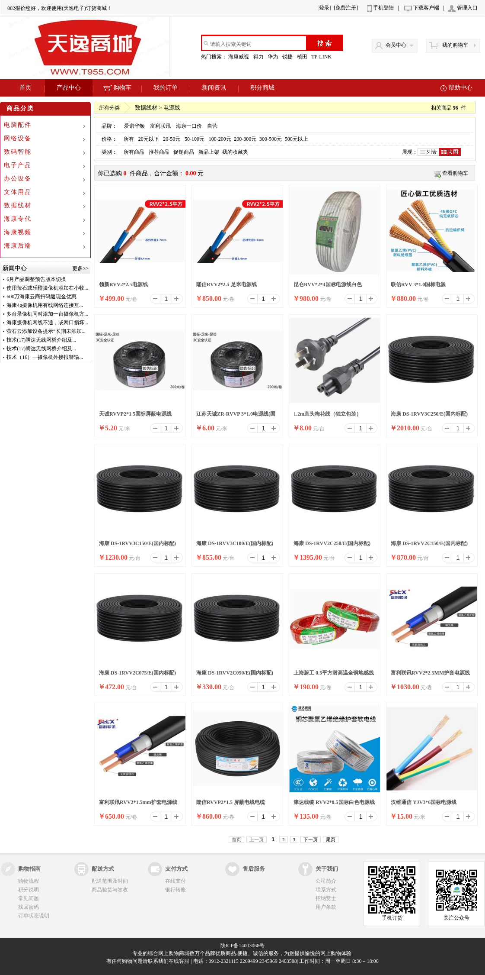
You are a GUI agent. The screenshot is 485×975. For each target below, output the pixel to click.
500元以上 (296, 139)
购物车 (117, 87)
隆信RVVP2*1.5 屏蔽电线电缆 (230, 802)
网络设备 (18, 138)
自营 (212, 126)
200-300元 (245, 139)
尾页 (330, 839)
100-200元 (220, 139)
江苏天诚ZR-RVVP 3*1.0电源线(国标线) (235, 416)
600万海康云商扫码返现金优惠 (41, 297)
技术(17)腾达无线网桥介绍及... (41, 340)
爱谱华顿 (134, 126)
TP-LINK (322, 57)
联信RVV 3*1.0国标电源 (418, 284)
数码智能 (18, 152)
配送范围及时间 (110, 881)
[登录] (324, 8)
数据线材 (18, 205)
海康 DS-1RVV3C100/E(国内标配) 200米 (234, 546)
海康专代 (18, 219)
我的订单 (165, 87)
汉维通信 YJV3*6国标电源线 (423, 802)
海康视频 (18, 232)
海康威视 (239, 57)
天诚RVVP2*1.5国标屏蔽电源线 (135, 414)
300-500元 (270, 139)
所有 (129, 139)
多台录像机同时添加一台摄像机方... (47, 314)
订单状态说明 (33, 916)
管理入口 (467, 8)
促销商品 (183, 152)
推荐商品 (159, 152)
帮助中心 (460, 87)
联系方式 (326, 890)
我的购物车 (455, 45)
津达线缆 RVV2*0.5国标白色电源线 (334, 802)
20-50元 (171, 139)
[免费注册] (346, 8)
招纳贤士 (326, 898)
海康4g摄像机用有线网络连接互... (44, 305)
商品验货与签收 (110, 890)
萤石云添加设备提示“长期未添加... (45, 331)
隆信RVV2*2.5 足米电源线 (226, 284)
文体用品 (18, 192)
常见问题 (28, 898)
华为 (273, 57)
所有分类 (109, 108)
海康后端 (18, 245)
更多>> (80, 268)
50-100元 (194, 139)
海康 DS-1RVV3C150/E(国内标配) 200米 (137, 546)
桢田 (303, 57)
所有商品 (134, 152)
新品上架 (208, 152)
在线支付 (175, 881)
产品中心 (69, 87)
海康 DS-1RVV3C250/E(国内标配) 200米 (429, 416)
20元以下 (148, 139)
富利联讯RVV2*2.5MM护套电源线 (430, 673)
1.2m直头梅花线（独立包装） (327, 414)
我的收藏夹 (235, 152)
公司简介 (326, 881)
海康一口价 (189, 126)
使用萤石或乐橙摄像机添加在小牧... (47, 288)
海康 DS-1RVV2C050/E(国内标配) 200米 (234, 675)
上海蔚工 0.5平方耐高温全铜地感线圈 (334, 675)
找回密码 (28, 907)
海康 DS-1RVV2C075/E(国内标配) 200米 (137, 675)
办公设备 (18, 178)
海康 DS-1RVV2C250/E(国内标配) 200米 (332, 546)
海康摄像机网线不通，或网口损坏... (47, 323)
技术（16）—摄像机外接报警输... (44, 357)
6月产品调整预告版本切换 (36, 279)
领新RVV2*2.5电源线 (123, 284)
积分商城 (262, 87)
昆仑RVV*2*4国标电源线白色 (328, 284)
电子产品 (18, 165)
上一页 (256, 839)
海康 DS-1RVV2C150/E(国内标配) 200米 (429, 546)
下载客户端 (426, 8)
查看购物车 (455, 173)
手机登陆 (383, 8)
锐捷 (288, 57)
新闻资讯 (214, 87)
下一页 (310, 839)
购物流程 (28, 881)
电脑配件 (18, 125)
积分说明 (28, 890)
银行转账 (175, 890)
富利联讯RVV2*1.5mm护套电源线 (138, 802)
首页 (25, 87)
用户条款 (326, 907)
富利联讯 (160, 126)
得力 (259, 57)
